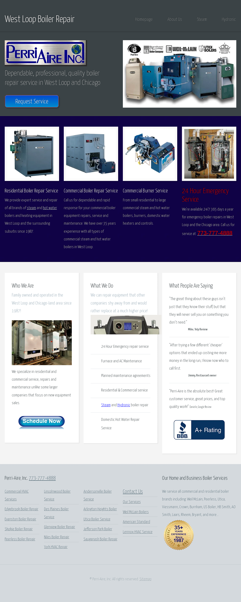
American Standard (136, 522)
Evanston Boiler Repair (20, 519)
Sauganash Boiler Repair (100, 539)
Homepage (144, 19)
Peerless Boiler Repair (20, 539)
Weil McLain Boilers (136, 512)
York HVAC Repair (56, 547)
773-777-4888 (42, 478)
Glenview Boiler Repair (59, 527)
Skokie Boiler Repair (19, 529)
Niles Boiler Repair (56, 537)
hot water (50, 208)
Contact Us (133, 491)
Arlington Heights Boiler (100, 509)
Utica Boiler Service (97, 519)
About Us (174, 19)
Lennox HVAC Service (138, 532)
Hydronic (229, 19)
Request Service (31, 102)
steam (31, 208)
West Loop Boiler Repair (40, 19)
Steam (202, 19)
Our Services (132, 502)
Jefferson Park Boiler (98, 529)
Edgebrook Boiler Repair (21, 509)
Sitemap (146, 579)
